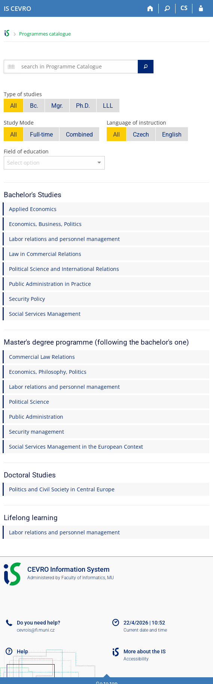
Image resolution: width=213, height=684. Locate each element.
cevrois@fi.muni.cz (36, 630)
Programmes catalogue (45, 33)
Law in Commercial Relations (45, 253)
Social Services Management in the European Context (76, 446)
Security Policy (27, 298)
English (172, 134)
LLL (108, 105)
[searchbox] (78, 66)
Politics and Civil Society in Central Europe (62, 489)
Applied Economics (33, 209)
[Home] (150, 8)
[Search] (167, 8)
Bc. (34, 105)
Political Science (29, 401)
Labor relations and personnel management (64, 238)
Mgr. (57, 105)
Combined (79, 134)
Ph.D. (83, 105)
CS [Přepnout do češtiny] (184, 8)
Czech (141, 134)
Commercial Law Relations (42, 356)
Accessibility (136, 659)
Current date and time (145, 630)
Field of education (26, 151)
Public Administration (36, 416)
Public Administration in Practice (50, 283)
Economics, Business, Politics (45, 224)
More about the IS (144, 651)
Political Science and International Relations (64, 268)
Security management (36, 431)
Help (22, 651)
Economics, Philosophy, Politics (47, 371)
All (13, 105)
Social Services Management (44, 313)
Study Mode (19, 122)
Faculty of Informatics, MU (87, 577)
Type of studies (23, 94)
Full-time (41, 134)
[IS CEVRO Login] (200, 8)
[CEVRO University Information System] (17, 8)
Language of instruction (136, 122)
